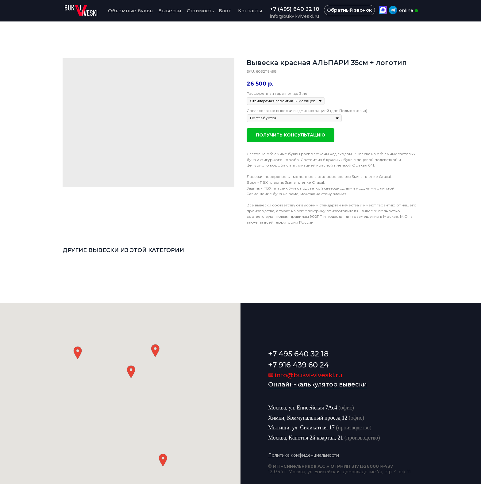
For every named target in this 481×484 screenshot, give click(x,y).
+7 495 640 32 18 (298, 353)
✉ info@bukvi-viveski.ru (305, 375)
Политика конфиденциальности (303, 455)
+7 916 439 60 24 (298, 364)
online (406, 10)
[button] (131, 371)
